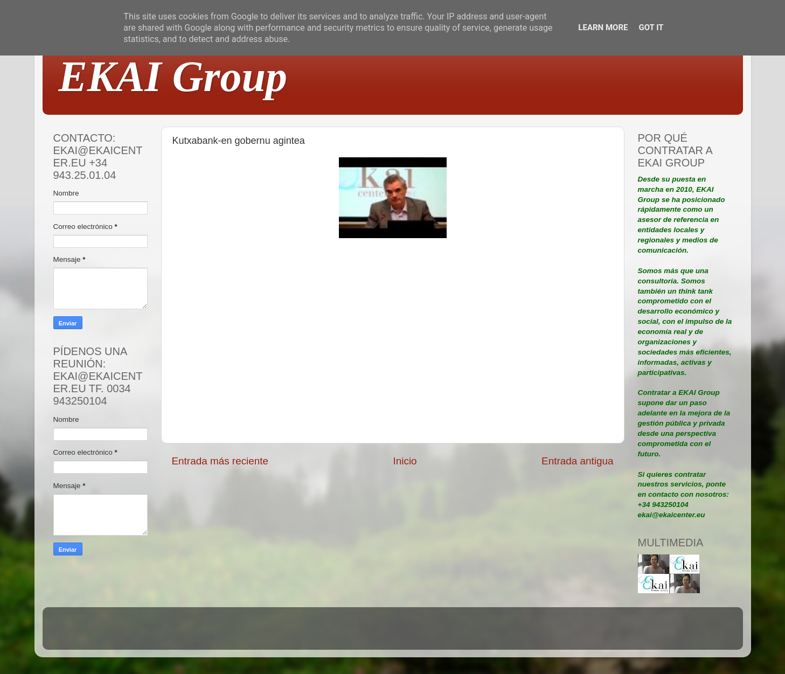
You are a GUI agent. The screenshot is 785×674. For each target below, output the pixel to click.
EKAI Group (173, 76)
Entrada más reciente (220, 461)
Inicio (405, 461)
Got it (650, 27)
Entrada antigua (577, 461)
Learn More (603, 27)
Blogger (462, 633)
